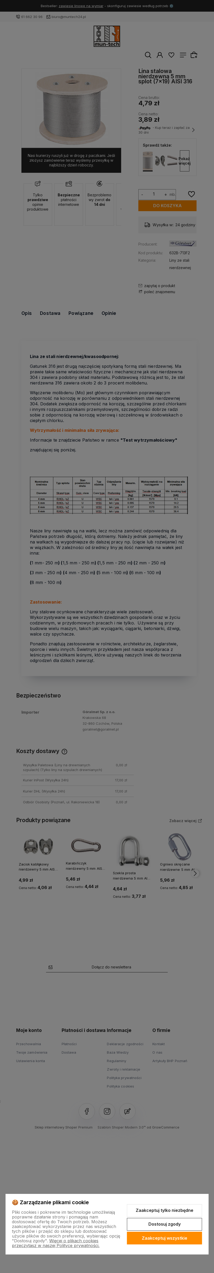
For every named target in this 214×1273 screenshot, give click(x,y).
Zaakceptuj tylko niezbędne (164, 1210)
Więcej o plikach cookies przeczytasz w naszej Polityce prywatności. (55, 1243)
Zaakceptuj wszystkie (164, 1238)
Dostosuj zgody (164, 1224)
